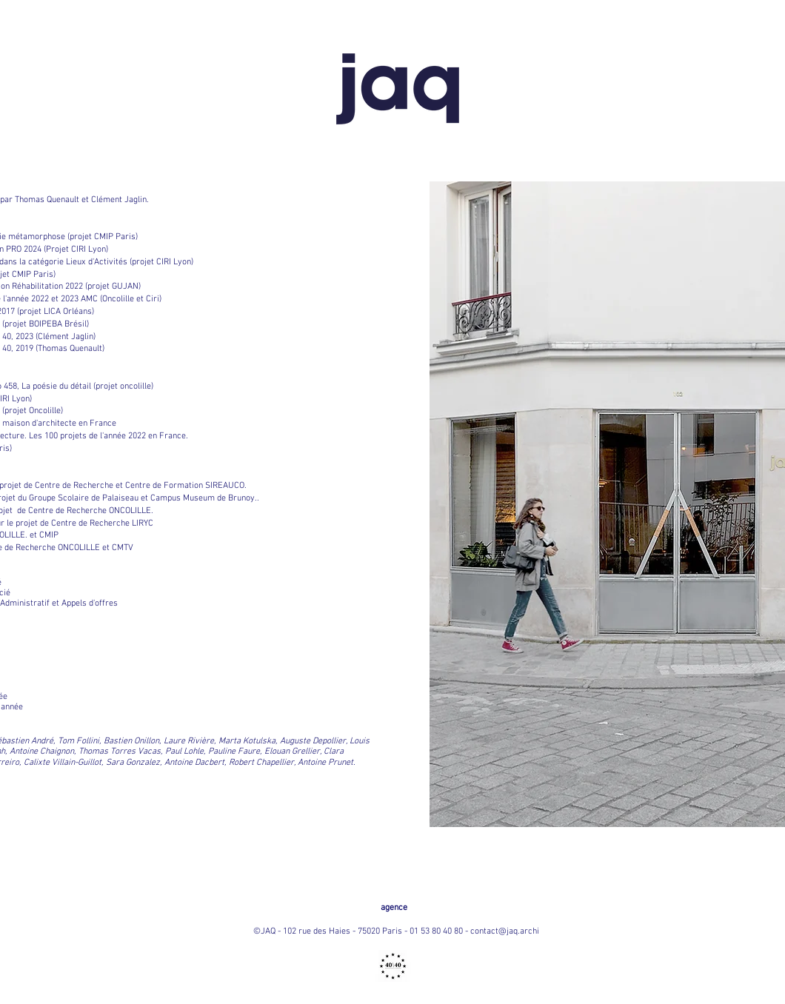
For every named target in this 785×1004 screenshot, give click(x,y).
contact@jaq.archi (504, 931)
